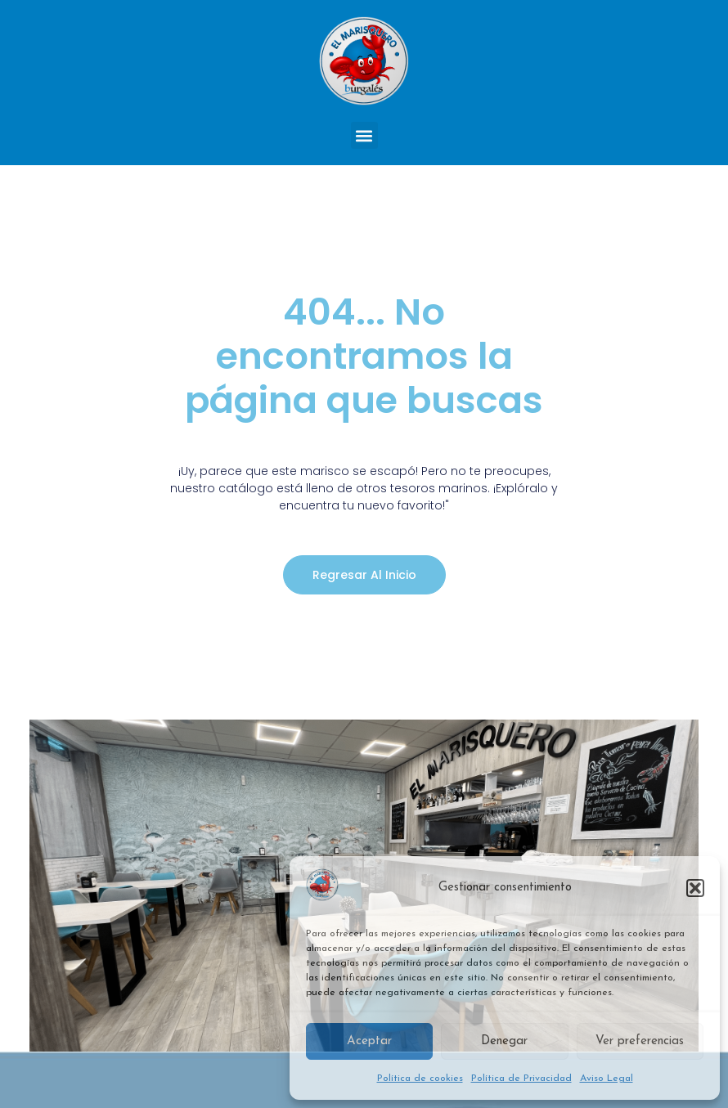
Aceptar (369, 1041)
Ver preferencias (639, 1041)
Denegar (504, 1041)
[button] (695, 888)
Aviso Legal (606, 1078)
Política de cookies (420, 1078)
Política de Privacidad (521, 1078)
